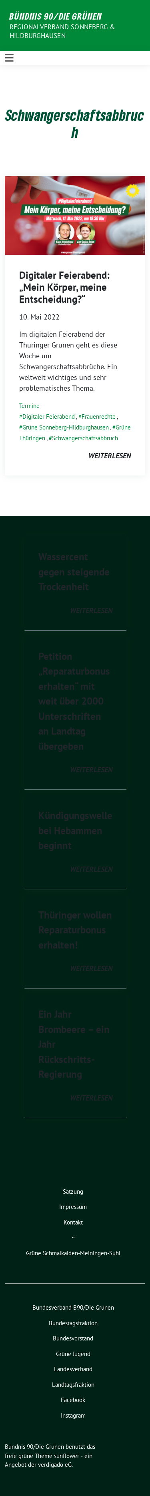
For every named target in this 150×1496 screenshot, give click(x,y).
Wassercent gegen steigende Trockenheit (74, 571)
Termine (29, 405)
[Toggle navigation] (9, 58)
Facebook (73, 1400)
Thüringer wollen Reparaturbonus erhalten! (75, 930)
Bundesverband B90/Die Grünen (73, 1307)
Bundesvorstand (73, 1338)
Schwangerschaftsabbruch (85, 438)
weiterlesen (109, 455)
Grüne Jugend (73, 1354)
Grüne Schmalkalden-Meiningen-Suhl (73, 1253)
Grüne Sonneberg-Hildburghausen (65, 427)
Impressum (73, 1206)
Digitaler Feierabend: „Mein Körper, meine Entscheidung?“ (64, 287)
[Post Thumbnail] (75, 214)
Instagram (73, 1415)
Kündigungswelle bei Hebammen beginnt (75, 830)
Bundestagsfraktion (73, 1323)
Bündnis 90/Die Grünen (56, 16)
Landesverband (73, 1369)
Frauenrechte (99, 416)
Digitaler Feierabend (48, 416)
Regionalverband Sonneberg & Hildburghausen (62, 31)
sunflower (66, 1456)
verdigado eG (55, 1464)
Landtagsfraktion (73, 1384)
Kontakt (73, 1222)
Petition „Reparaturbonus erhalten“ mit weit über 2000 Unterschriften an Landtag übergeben (74, 701)
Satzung (73, 1191)
